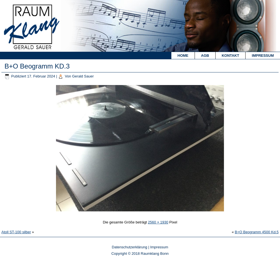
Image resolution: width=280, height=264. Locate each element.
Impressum (263, 55)
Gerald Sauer (83, 76)
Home (183, 55)
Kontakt (230, 55)
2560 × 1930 (158, 222)
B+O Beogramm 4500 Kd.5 (257, 232)
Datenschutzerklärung (129, 247)
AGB (205, 55)
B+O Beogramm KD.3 (37, 66)
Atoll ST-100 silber (16, 232)
